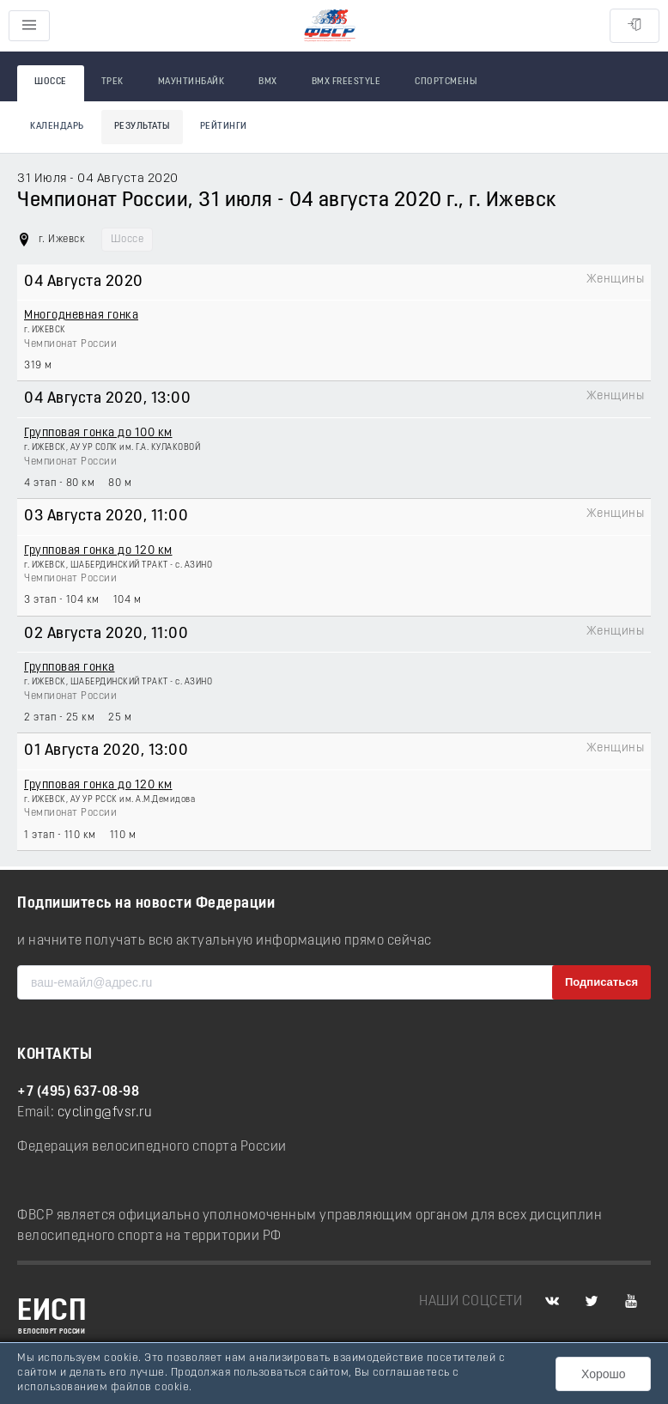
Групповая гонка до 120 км (98, 550)
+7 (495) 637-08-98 (78, 1092)
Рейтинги (223, 126)
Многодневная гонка (81, 315)
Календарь (57, 126)
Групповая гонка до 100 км (98, 433)
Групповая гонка (69, 667)
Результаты (142, 126)
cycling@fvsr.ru (105, 1113)
